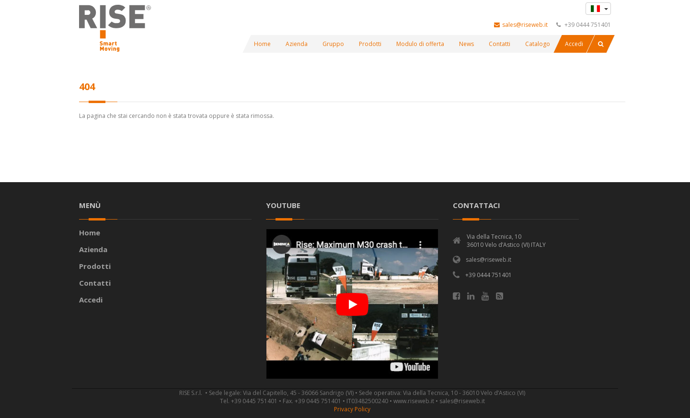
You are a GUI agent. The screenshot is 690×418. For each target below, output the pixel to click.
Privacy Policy (352, 409)
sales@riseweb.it (521, 25)
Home (89, 232)
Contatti (95, 283)
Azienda (93, 249)
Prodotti (95, 266)
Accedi (91, 299)
